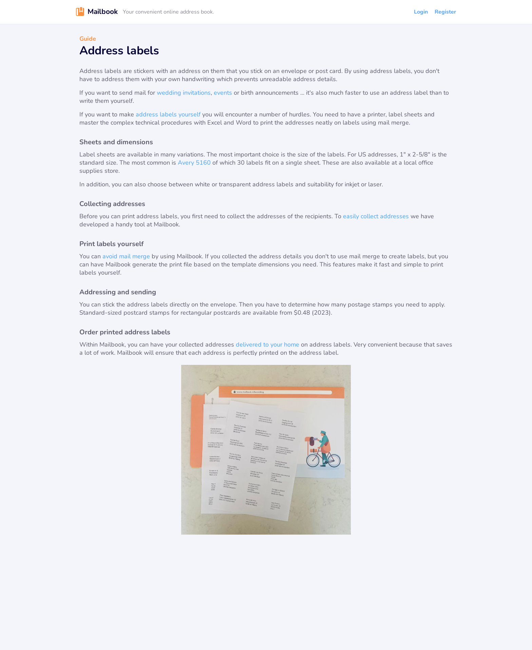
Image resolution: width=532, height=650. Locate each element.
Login (421, 12)
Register (445, 12)
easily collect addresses (376, 216)
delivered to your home (267, 344)
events (223, 93)
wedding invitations (184, 93)
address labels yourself (168, 114)
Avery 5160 (194, 163)
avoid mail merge (126, 256)
